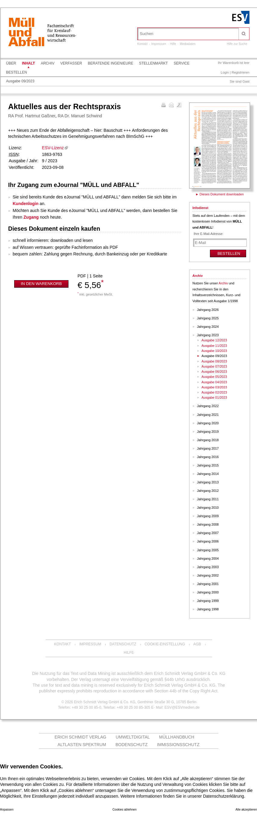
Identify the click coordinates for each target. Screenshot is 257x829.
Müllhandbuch (176, 737)
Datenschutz (122, 644)
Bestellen (16, 72)
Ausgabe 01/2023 (214, 397)
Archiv (47, 63)
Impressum (158, 44)
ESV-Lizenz (53, 147)
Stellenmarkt (153, 63)
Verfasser (71, 63)
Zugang (31, 217)
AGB (197, 644)
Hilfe (173, 44)
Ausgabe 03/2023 (214, 387)
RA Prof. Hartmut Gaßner (31, 115)
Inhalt (28, 63)
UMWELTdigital (133, 737)
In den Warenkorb (41, 283)
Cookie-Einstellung (164, 644)
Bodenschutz (132, 744)
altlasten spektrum (82, 744)
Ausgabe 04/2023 (214, 382)
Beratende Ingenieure (110, 63)
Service (181, 63)
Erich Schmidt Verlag (80, 737)
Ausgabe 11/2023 (214, 345)
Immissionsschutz (178, 744)
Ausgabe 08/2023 (214, 361)
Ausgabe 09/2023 (20, 81)
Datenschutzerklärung (223, 796)
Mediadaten (187, 44)
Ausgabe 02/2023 (214, 392)
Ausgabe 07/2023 (214, 366)
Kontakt (142, 44)
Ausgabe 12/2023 (214, 340)
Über (11, 63)
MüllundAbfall (26, 33)
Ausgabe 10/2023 (214, 351)
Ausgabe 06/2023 (214, 371)
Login (225, 72)
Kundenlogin (26, 203)
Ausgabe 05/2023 (214, 376)
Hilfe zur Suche (237, 44)
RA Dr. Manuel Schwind (80, 115)
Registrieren (240, 72)
